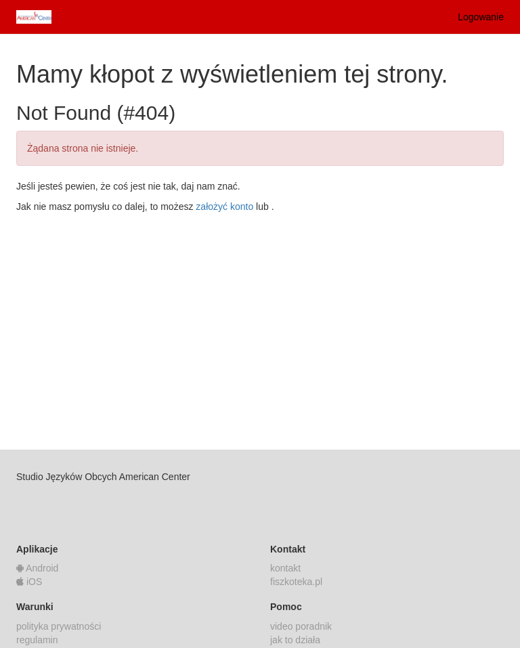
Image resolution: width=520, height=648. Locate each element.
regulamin (37, 639)
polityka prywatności (58, 626)
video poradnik (301, 626)
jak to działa (295, 639)
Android (37, 568)
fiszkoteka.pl (296, 581)
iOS (29, 581)
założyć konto (224, 206)
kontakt (285, 568)
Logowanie (481, 17)
